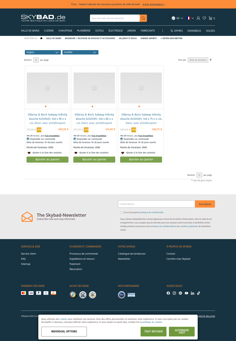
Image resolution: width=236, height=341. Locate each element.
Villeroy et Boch (128, 38)
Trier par (182, 60)
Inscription (205, 204)
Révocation (76, 269)
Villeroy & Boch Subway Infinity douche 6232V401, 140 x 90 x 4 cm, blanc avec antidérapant (47, 119)
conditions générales (189, 226)
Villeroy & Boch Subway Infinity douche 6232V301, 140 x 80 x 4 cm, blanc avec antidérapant (94, 119)
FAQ (23, 258)
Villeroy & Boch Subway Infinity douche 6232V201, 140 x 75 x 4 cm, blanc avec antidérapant (141, 119)
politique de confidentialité (151, 212)
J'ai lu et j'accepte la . (144, 212)
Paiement (75, 264)
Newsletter (124, 258)
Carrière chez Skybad (178, 258)
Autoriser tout (182, 331)
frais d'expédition (52, 135)
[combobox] (115, 18)
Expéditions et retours (82, 258)
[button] (177, 18)
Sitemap (25, 264)
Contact (170, 253)
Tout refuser (153, 331)
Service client (28, 253)
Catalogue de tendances (131, 253)
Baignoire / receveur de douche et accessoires (90, 38)
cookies (63, 319)
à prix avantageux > (154, 4)
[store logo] (43, 18)
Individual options (64, 331)
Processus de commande (84, 253)
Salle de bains (54, 38)
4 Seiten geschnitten (171, 38)
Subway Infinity (149, 38)
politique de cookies (152, 322)
